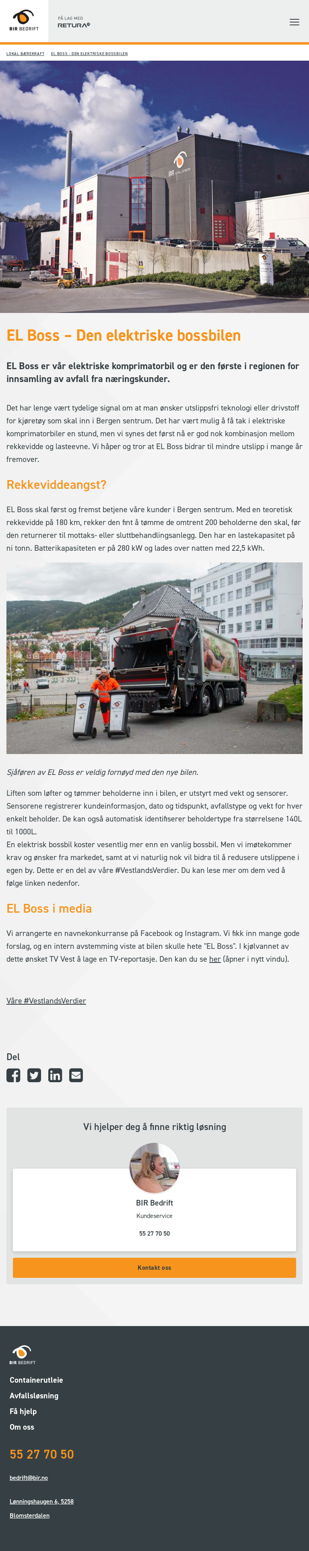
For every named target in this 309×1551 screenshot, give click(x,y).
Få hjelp (23, 1411)
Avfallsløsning (34, 1395)
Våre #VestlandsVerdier (46, 1000)
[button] (294, 22)
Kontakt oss (154, 1267)
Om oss (22, 1427)
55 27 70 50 (154, 1233)
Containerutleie (36, 1380)
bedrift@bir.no (29, 1477)
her (215, 959)
